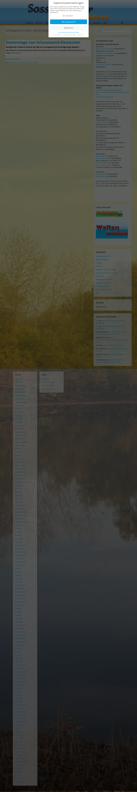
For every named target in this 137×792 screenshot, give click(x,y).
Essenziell (68, 16)
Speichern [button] (68, 28)
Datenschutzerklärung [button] (69, 35)
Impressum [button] (80, 35)
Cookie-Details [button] (58, 35)
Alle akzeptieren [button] (68, 22)
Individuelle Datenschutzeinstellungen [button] (68, 32)
